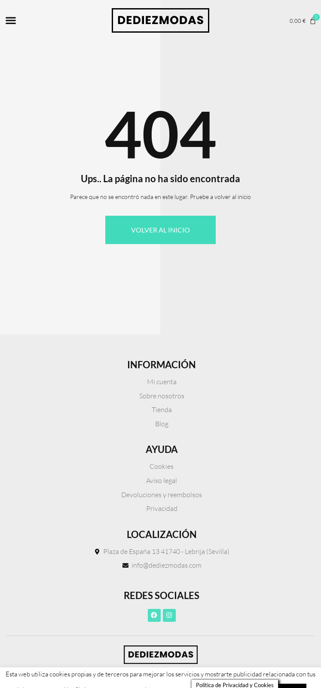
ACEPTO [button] (290, 664)
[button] (10, 20)
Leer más (251, 664)
